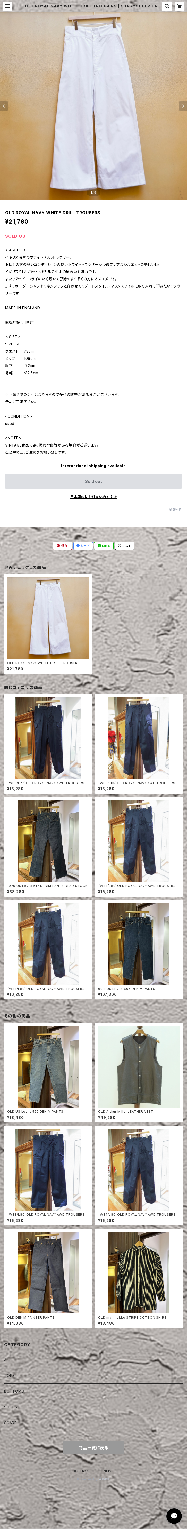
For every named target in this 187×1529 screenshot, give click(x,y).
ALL (7, 1360)
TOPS (9, 1375)
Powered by (93, 1479)
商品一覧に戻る (93, 1447)
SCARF (10, 1423)
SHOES (10, 1407)
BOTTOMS (14, 1391)
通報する (175, 510)
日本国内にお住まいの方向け (93, 497)
